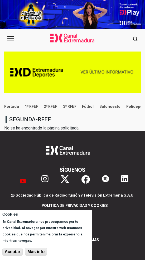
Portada (11, 106)
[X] (65, 181)
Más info (36, 251)
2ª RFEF (50, 106)
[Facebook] (85, 181)
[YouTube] (23, 181)
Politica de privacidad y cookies (75, 205)
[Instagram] (45, 181)
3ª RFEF (69, 106)
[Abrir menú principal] (10, 38)
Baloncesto (109, 106)
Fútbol (88, 106)
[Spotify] (105, 181)
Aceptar (13, 251)
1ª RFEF (31, 106)
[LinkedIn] (124, 181)
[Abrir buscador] (135, 38)
